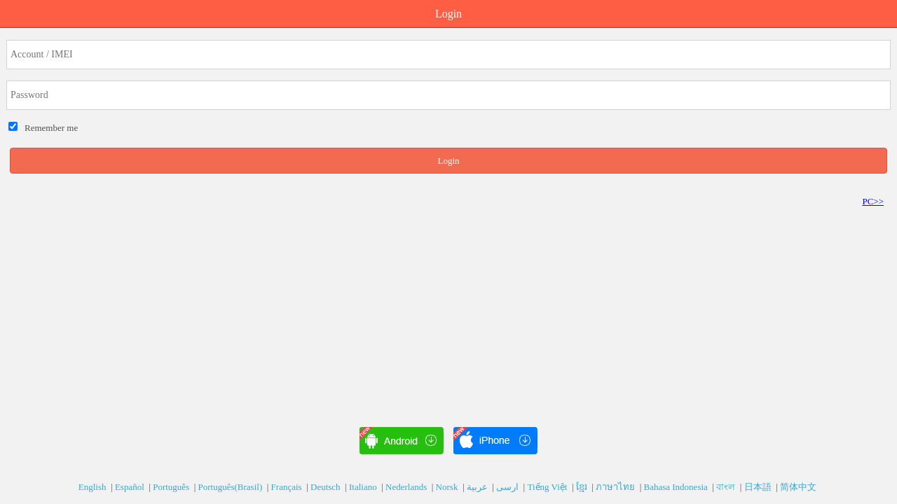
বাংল (726, 487)
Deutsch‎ (326, 487)
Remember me (49, 127)
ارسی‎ (508, 487)
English (93, 487)
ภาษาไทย (616, 487)
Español (130, 487)
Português (172, 487)
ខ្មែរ (582, 487)
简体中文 (799, 487)
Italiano (364, 487)
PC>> (873, 201)
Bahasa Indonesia (677, 487)
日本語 (759, 487)
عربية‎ (478, 487)
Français (287, 487)
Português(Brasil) (231, 487)
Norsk (448, 487)
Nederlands (407, 487)
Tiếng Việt (548, 487)
